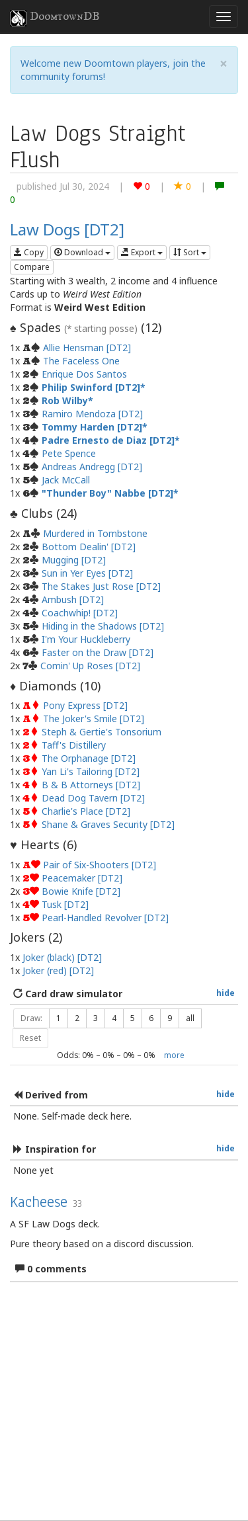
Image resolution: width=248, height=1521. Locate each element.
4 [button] (114, 1018)
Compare (32, 266)
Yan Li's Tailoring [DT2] (91, 771)
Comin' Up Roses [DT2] (90, 665)
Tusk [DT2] (65, 904)
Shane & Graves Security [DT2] (108, 824)
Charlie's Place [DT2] (86, 811)
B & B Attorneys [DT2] (91, 784)
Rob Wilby (65, 400)
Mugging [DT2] (74, 560)
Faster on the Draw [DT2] (97, 652)
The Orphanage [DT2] (89, 758)
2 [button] (77, 1018)
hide (225, 992)
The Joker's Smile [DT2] (93, 718)
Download (82, 252)
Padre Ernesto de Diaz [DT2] (108, 440)
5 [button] (132, 1018)
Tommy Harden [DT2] (92, 427)
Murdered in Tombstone (95, 533)
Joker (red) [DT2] (58, 970)
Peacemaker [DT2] (82, 878)
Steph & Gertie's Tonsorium (101, 731)
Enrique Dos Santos (84, 374)
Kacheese (38, 1202)
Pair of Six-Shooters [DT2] (99, 864)
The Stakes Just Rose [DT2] (101, 586)
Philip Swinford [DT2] (91, 387)
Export (142, 252)
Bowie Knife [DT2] (81, 891)
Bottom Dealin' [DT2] (89, 546)
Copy (29, 252)
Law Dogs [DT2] (67, 229)
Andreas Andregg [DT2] (92, 466)
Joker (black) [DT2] (62, 957)
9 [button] (169, 1018)
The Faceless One (81, 360)
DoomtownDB (55, 17)
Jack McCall (66, 479)
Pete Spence (69, 453)
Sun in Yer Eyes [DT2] (87, 573)
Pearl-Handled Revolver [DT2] (105, 917)
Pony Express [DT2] (85, 705)
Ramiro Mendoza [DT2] (92, 413)
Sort (189, 252)
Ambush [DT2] (73, 599)
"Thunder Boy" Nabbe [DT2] (107, 493)
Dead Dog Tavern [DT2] (93, 798)
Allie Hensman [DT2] (87, 347)
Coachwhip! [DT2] (80, 612)
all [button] (190, 1018)
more (174, 1054)
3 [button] (95, 1018)
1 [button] (58, 1018)
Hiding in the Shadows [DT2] (103, 626)
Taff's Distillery (74, 745)
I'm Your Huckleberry (86, 639)
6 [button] (151, 1018)
